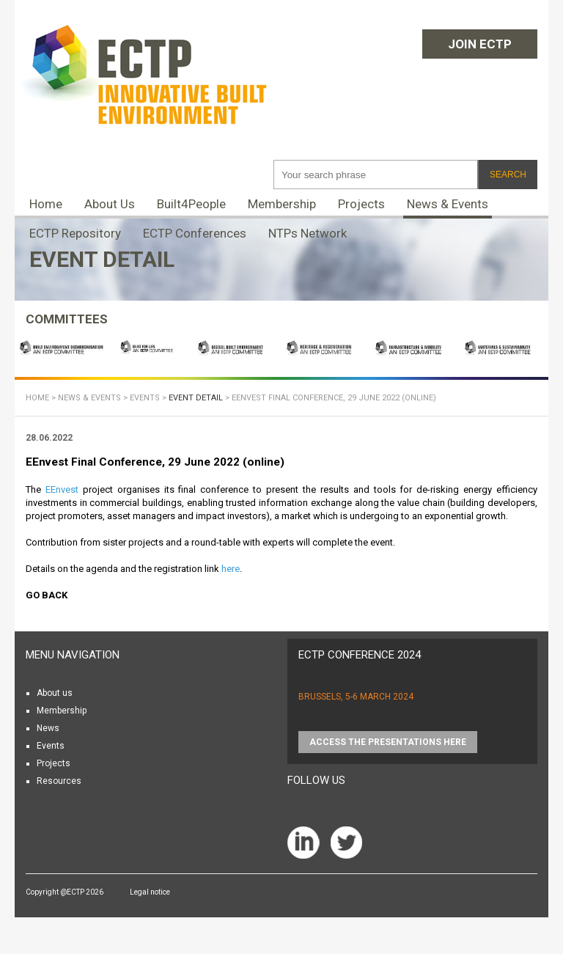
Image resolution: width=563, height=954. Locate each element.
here (230, 568)
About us (55, 693)
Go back (46, 595)
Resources (59, 781)
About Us (109, 204)
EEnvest (61, 489)
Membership (282, 204)
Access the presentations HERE (387, 742)
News (48, 728)
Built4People (191, 204)
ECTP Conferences (194, 233)
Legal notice (150, 892)
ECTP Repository (75, 233)
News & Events (447, 204)
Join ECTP (480, 44)
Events (145, 398)
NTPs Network (307, 233)
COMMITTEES (67, 319)
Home (45, 204)
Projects (361, 204)
